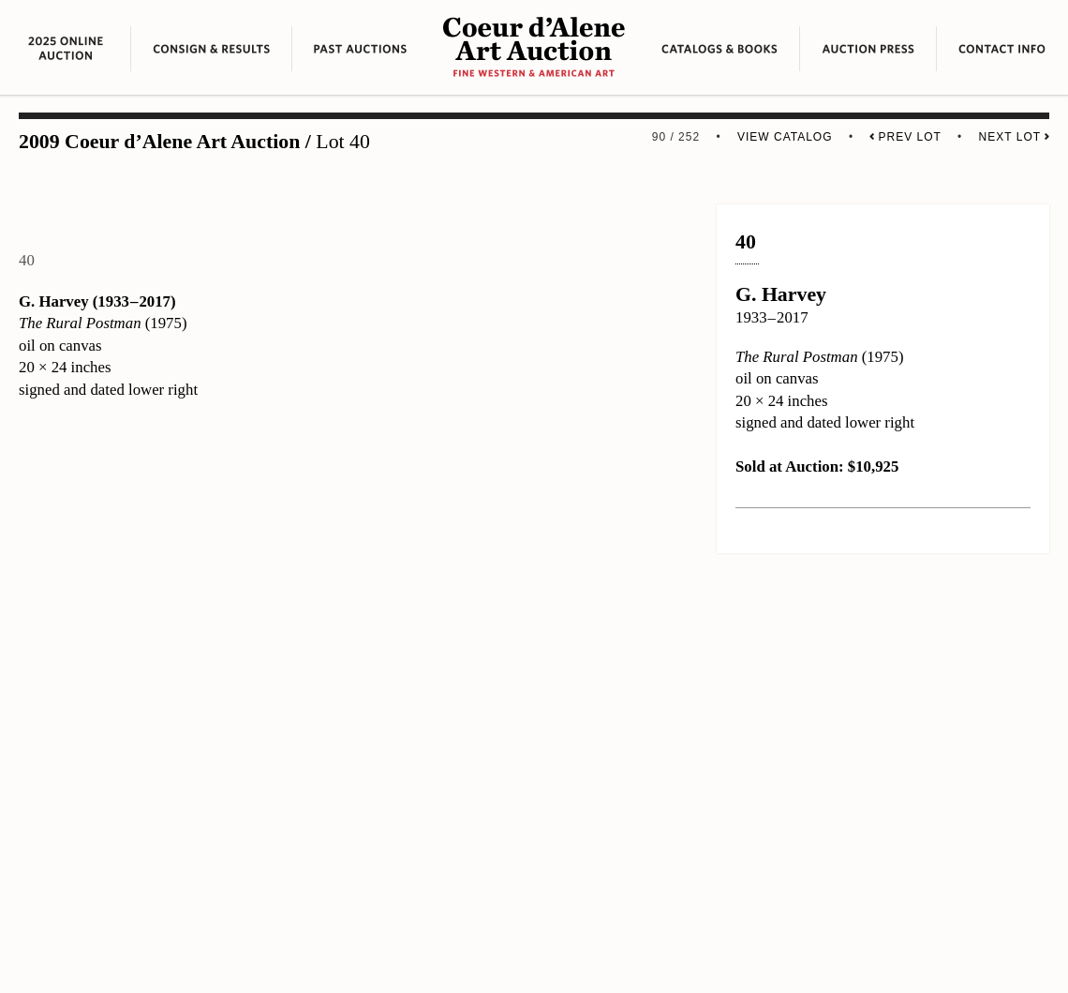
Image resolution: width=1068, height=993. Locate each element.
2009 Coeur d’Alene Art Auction (159, 141)
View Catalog (785, 136)
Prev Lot (905, 136)
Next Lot (1014, 136)
